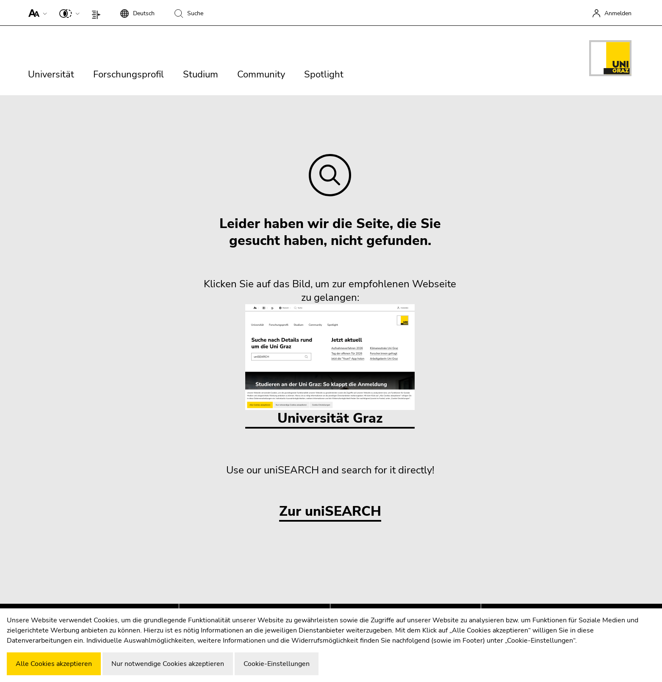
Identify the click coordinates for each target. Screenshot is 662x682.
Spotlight (323, 74)
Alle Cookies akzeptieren (54, 663)
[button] (35, 12)
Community (261, 74)
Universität (51, 74)
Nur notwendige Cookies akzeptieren (167, 663)
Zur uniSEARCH (330, 511)
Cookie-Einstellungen (277, 663)
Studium (200, 74)
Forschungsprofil (128, 74)
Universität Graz (330, 365)
